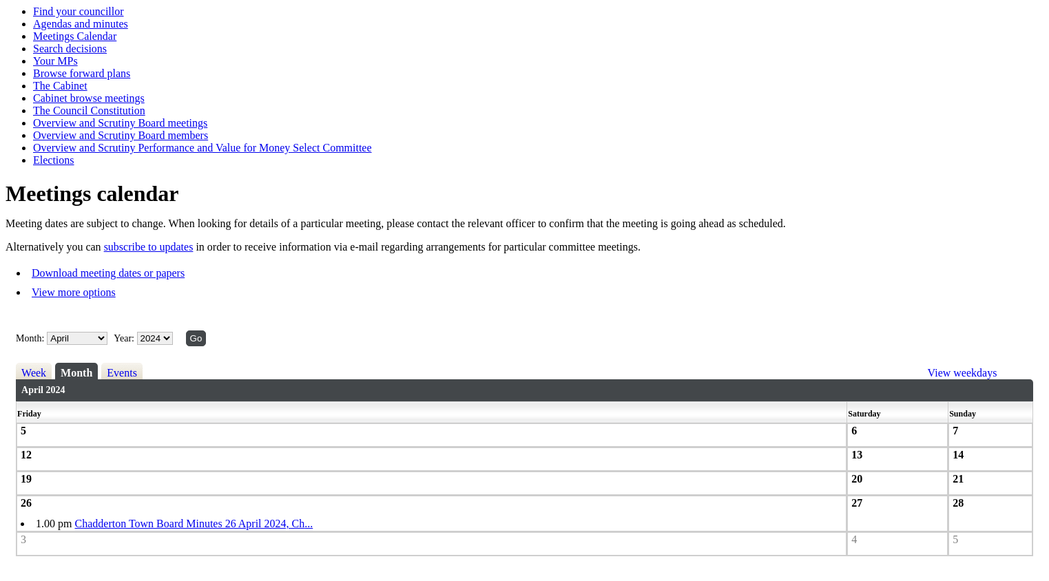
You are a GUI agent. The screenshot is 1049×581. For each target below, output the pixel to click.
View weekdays (962, 373)
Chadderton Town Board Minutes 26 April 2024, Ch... (194, 523)
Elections (53, 160)
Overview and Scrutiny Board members (120, 135)
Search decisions (70, 48)
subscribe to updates (149, 247)
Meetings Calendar (74, 36)
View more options (74, 292)
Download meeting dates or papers (108, 273)
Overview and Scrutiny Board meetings (120, 123)
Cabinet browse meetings (89, 98)
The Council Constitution (89, 110)
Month (76, 373)
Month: (30, 338)
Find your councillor (78, 11)
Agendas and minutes (80, 24)
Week (33, 373)
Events (122, 373)
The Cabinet (60, 86)
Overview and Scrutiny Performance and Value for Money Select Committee (202, 148)
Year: (125, 338)
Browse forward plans (81, 73)
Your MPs (55, 61)
